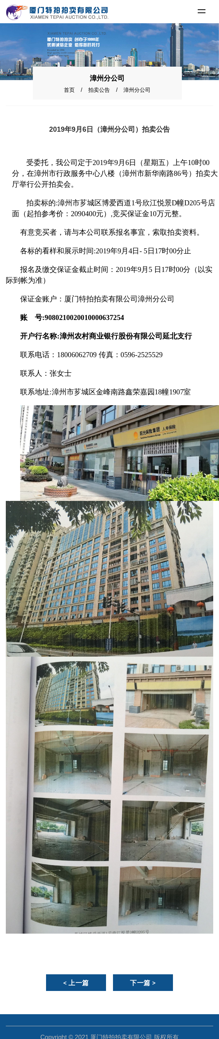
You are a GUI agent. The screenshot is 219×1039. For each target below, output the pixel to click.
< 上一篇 (76, 983)
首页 (69, 90)
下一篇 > (143, 983)
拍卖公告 (99, 90)
